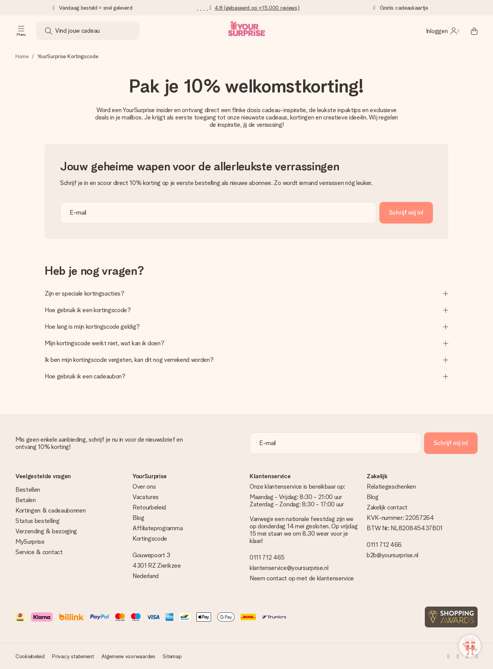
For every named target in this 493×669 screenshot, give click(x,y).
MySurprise (30, 541)
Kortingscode (149, 538)
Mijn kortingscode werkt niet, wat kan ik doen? (246, 343)
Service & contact (39, 552)
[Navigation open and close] (21, 31)
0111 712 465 (267, 557)
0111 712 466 (384, 544)
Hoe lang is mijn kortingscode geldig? (246, 326)
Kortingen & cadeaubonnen (50, 510)
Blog (138, 517)
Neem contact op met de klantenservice (302, 578)
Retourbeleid (149, 507)
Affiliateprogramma (157, 528)
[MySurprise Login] (442, 31)
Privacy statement (73, 656)
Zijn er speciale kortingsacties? (246, 293)
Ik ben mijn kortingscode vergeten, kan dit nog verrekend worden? (246, 359)
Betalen (25, 500)
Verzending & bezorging (46, 531)
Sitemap (172, 656)
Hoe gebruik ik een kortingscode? (246, 310)
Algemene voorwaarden (128, 656)
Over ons (144, 486)
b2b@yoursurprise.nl (392, 555)
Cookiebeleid (30, 656)
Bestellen (27, 489)
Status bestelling (37, 520)
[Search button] (48, 31)
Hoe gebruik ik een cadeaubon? (246, 376)
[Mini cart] (470, 31)
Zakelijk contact (387, 507)
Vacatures (145, 497)
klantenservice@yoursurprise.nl (289, 568)
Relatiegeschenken (391, 486)
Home (22, 56)
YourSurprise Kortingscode (67, 56)
